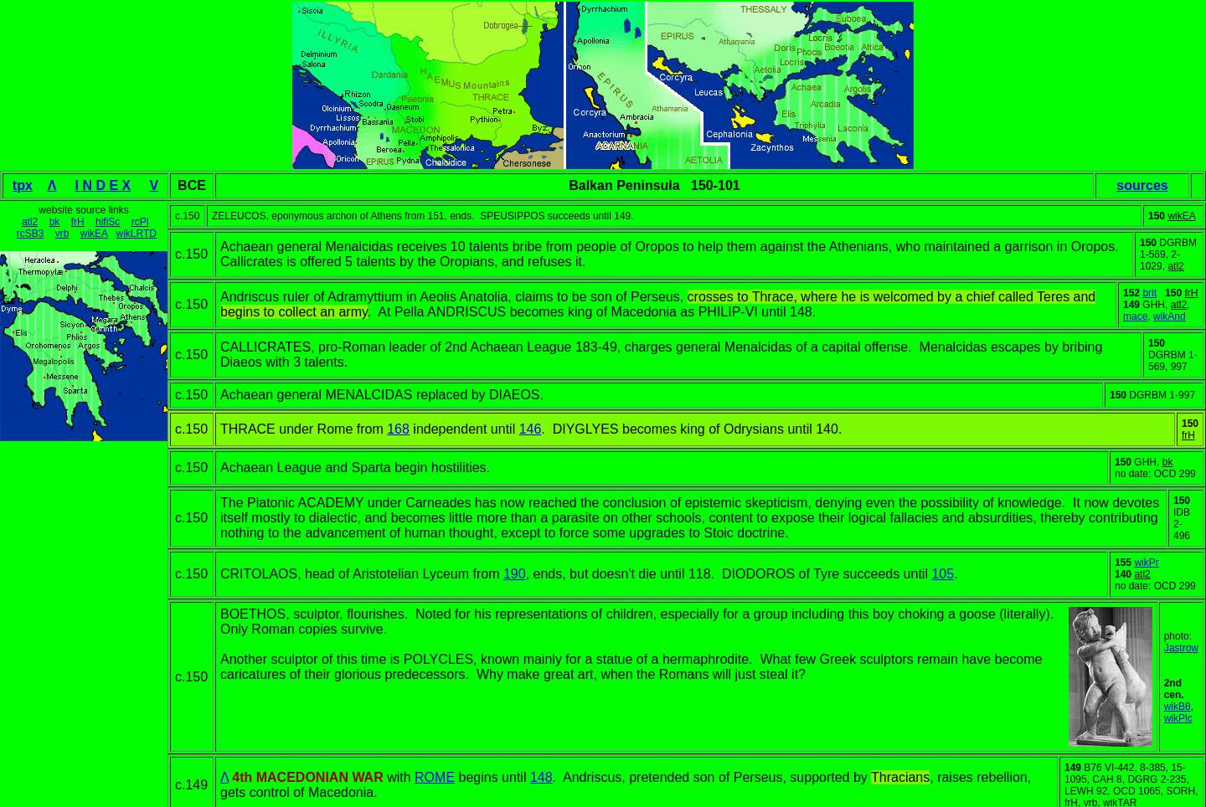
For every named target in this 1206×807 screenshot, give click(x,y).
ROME (435, 777)
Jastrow (1181, 648)
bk (54, 222)
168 (398, 429)
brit (1149, 293)
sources (1141, 185)
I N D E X (103, 185)
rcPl (140, 222)
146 (530, 429)
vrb (62, 233)
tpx (23, 185)
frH (78, 222)
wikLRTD (136, 233)
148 (541, 777)
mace (1135, 316)
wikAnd (1169, 316)
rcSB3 (30, 233)
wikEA (94, 233)
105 (942, 574)
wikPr (1146, 562)
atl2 (30, 222)
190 (514, 574)
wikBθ (1177, 706)
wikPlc (1178, 718)
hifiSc (107, 222)
